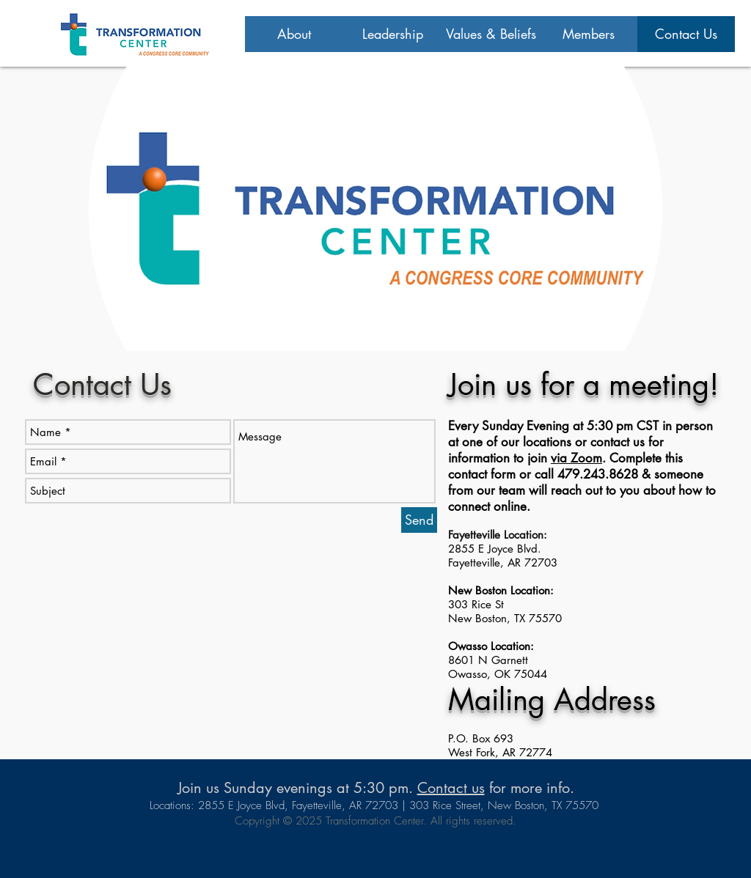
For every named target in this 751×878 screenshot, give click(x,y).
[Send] (419, 520)
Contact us (451, 787)
